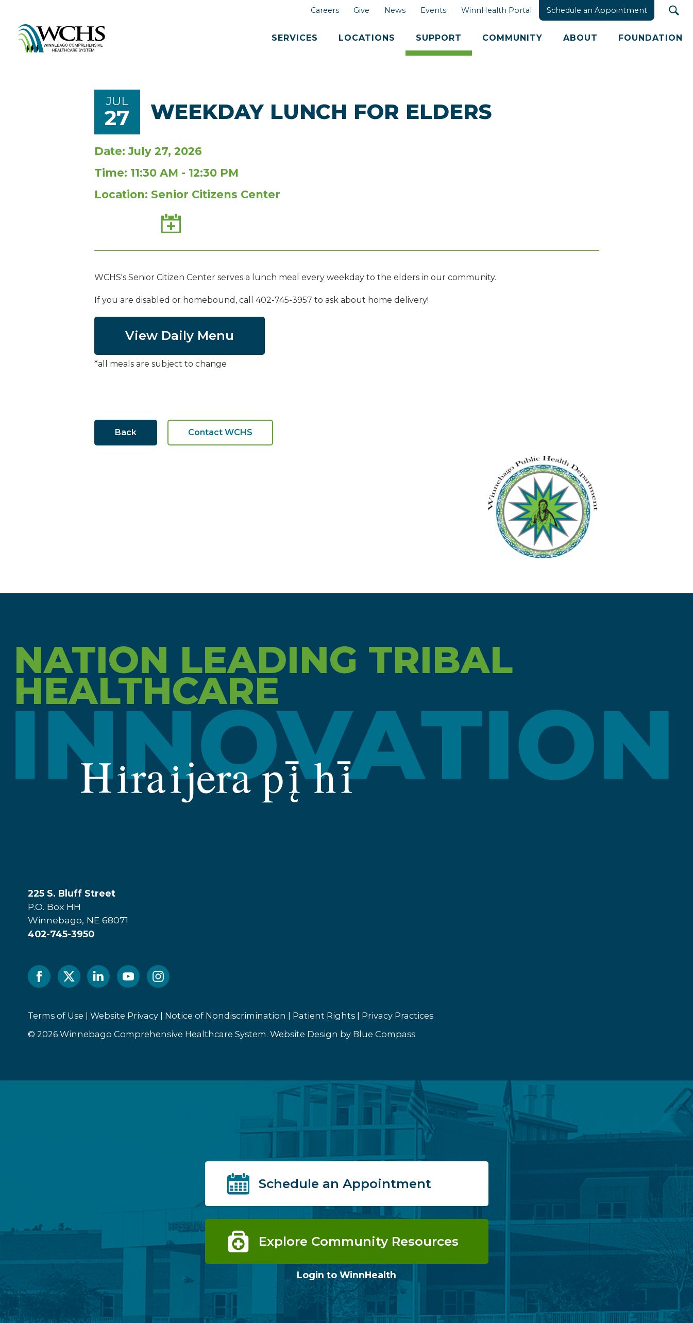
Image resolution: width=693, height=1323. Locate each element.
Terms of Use (55, 1015)
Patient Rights (324, 1015)
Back (126, 432)
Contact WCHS (220, 432)
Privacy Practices (397, 1015)
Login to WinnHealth (346, 1274)
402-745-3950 (61, 934)
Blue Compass (384, 1034)
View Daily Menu (179, 335)
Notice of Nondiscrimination (225, 1015)
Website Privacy (124, 1015)
